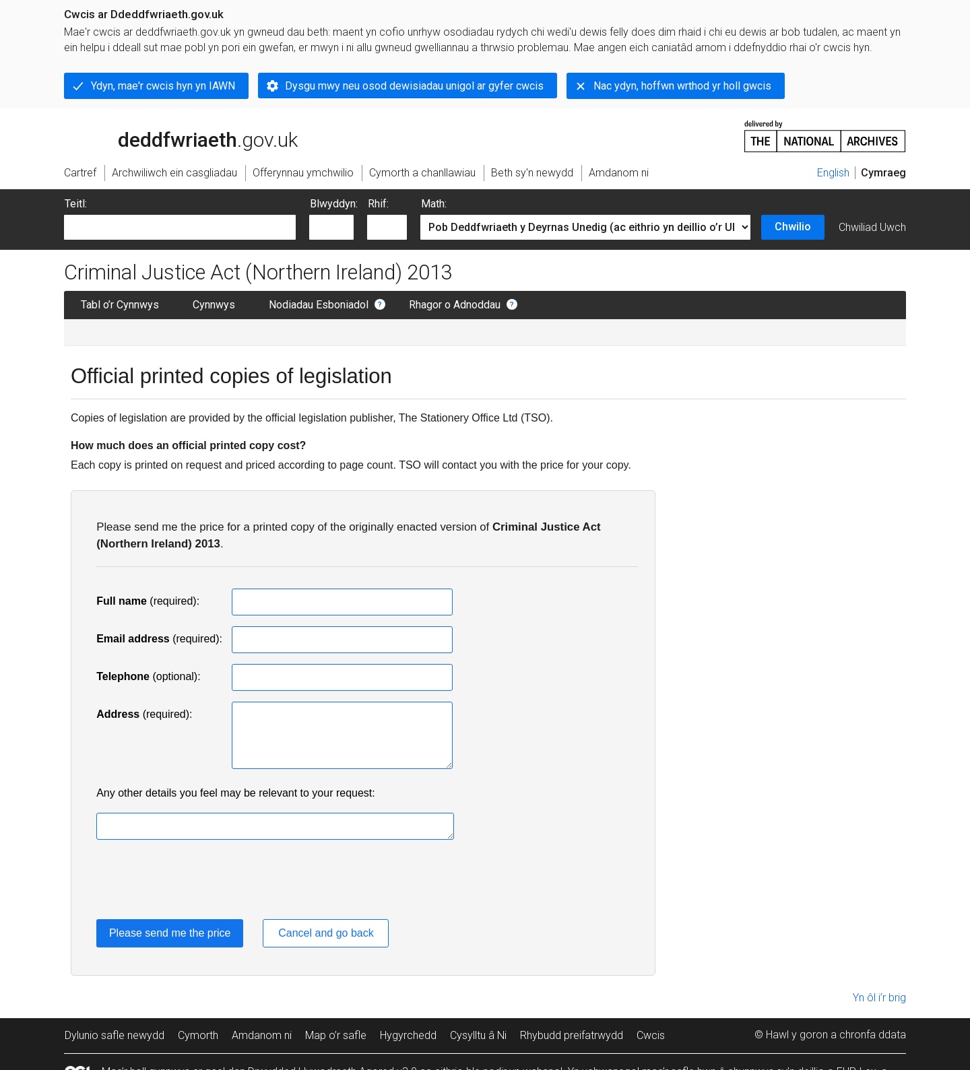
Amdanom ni (262, 1035)
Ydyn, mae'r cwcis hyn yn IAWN (163, 85)
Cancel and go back (325, 933)
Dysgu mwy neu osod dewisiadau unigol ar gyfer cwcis (414, 85)
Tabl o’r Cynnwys (120, 304)
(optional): (148, 676)
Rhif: (378, 203)
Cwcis (651, 1035)
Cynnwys (214, 304)
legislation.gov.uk (170, 135)
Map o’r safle (335, 1035)
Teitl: (76, 203)
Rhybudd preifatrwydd (571, 1035)
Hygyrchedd (408, 1035)
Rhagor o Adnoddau (454, 304)
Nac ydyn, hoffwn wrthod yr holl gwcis (682, 85)
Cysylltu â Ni (478, 1035)
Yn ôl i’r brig (879, 997)
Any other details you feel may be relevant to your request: (235, 793)
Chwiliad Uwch (872, 227)
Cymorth (198, 1035)
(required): (147, 601)
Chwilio (793, 226)
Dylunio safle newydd (114, 1035)
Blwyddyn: (334, 203)
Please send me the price (170, 933)
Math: (434, 203)
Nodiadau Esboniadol (318, 304)
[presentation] (198, 882)
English (833, 172)
